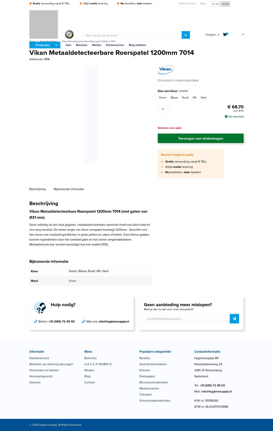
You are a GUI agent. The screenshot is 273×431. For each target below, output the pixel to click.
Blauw (174, 98)
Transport (145, 394)
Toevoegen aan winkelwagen (200, 138)
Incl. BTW (225, 4)
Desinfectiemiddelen (153, 364)
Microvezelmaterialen (153, 382)
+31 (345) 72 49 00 (62, 321)
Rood (185, 98)
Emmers (144, 370)
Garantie (35, 382)
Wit (194, 98)
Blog (203, 4)
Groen (162, 98)
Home (32, 41)
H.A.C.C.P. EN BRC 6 (97, 364)
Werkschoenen (149, 388)
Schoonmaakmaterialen (154, 400)
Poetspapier (147, 376)
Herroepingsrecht (41, 376)
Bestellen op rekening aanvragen (51, 364)
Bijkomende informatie (69, 189)
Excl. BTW (216, 4)
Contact (89, 382)
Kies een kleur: (173, 91)
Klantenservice (187, 4)
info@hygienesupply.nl (114, 321)
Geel (203, 98)
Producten (43, 45)
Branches (90, 358)
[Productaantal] (164, 109)
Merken (89, 370)
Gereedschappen (49, 41)
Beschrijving (37, 189)
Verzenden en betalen (44, 370)
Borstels (144, 358)
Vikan (72, 281)
